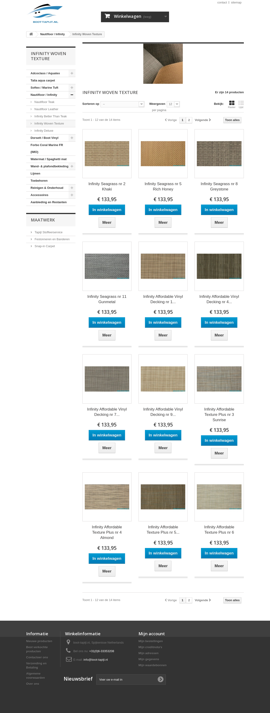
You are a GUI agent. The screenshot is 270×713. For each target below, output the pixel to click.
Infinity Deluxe (43, 130)
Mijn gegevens (148, 659)
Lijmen (35, 173)
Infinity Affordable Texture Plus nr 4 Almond (107, 532)
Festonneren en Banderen (52, 239)
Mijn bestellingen (150, 641)
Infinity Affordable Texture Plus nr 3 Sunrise (219, 414)
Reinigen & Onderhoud (47, 188)
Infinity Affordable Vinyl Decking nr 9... (163, 412)
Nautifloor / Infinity (44, 95)
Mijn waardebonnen (152, 665)
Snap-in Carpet (44, 246)
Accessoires (39, 195)
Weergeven (157, 104)
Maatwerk (43, 220)
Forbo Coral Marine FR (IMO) (47, 148)
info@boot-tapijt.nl (96, 659)
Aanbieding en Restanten (49, 202)
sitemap (236, 2)
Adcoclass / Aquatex (45, 73)
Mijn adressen (148, 653)
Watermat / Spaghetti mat (49, 159)
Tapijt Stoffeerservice (48, 232)
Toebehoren (39, 180)
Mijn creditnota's (150, 647)
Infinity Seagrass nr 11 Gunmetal (106, 299)
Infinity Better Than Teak (50, 116)
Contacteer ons (37, 657)
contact (222, 2)
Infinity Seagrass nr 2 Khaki (107, 186)
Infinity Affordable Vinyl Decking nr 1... (163, 299)
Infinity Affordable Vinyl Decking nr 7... (107, 412)
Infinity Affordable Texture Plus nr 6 (219, 530)
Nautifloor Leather (46, 109)
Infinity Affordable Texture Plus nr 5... (163, 530)
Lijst (241, 104)
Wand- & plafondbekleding (49, 166)
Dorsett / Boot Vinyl (44, 138)
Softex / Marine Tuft (44, 87)
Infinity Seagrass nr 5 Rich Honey (163, 186)
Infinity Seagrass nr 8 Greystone (219, 186)
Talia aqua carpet (43, 80)
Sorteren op (90, 104)
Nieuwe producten (39, 641)
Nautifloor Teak (44, 102)
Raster (231, 104)
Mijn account (151, 633)
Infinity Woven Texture (49, 123)
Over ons (32, 683)
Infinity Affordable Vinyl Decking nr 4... (219, 299)
